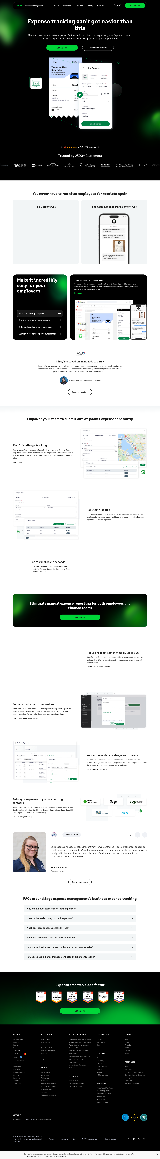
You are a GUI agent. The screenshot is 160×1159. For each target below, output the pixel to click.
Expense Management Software (80, 1037)
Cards (15, 1045)
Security (16, 1078)
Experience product (98, 47)
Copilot (15, 1061)
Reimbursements (19, 1070)
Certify (99, 1067)
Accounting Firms (103, 1088)
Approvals (16, 1067)
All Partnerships (102, 1100)
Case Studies (73, 1078)
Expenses (16, 1042)
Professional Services (48, 1081)
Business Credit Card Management (76, 1058)
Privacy (52, 1136)
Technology (45, 1075)
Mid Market (45, 1090)
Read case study (80, 389)
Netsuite (44, 1051)
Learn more (18, 460)
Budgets (16, 1072)
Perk (42, 1057)
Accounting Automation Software (77, 1064)
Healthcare (45, 1078)
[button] (56, 6)
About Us (128, 1037)
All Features (17, 1081)
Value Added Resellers (105, 1085)
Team (127, 1040)
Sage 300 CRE (46, 1040)
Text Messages (18, 1037)
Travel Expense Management (79, 1042)
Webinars (128, 1067)
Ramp (99, 1055)
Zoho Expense (102, 1064)
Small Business (46, 1087)
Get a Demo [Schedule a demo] (80, 1008)
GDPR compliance (89, 1136)
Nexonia (100, 1070)
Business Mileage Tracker (78, 1045)
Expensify (100, 1058)
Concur (99, 1061)
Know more (80, 290)
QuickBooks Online (47, 1045)
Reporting (16, 1075)
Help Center (17, 1117)
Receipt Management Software (80, 1040)
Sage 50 (43, 1042)
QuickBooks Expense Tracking (79, 1054)
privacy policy (61, 1156)
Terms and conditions (68, 1136)
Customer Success (75, 1084)
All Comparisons (102, 1072)
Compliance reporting (97, 767)
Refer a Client (102, 1097)
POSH (127, 1045)
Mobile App (17, 1064)
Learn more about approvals (25, 716)
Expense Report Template (134, 1070)
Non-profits (45, 1073)
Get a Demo (135, 6)
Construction (45, 1070)
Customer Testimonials (77, 1081)
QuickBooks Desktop (48, 1048)
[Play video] (80, 95)
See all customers (80, 879)
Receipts (16, 1040)
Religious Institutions (48, 1084)
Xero (42, 1054)
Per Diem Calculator (132, 1081)
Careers (127, 1048)
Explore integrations (22, 814)
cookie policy (49, 1156)
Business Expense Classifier (135, 1072)
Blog (126, 1064)
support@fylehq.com (43, 1117)
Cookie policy (110, 1136)
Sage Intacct (45, 1037)
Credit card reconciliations (99, 664)
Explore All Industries (48, 1093)
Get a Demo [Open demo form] (80, 615)
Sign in (117, 6)
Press (127, 1051)
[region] (80, 165)
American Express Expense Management (78, 1049)
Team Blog (128, 1042)
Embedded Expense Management (104, 1092)
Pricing (90, 6)
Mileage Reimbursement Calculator (133, 1076)
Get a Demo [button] (62, 47)
